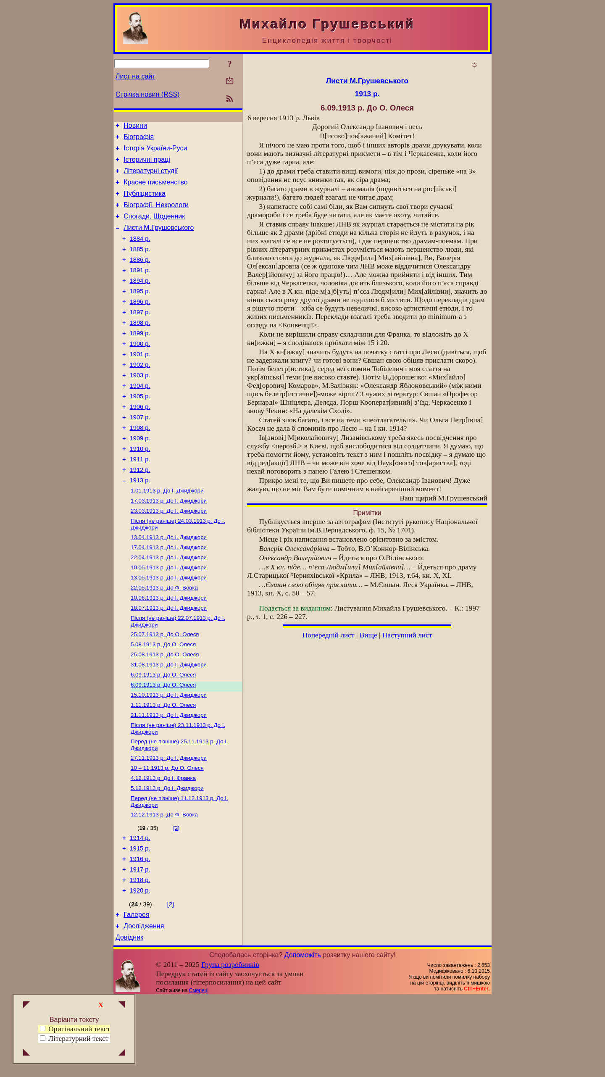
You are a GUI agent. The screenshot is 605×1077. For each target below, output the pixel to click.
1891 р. (140, 287)
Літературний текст (78, 1039)
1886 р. (140, 276)
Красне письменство (156, 189)
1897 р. (140, 335)
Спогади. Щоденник (154, 227)
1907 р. (140, 452)
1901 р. (140, 382)
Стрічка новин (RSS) (147, 94)
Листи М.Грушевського (159, 240)
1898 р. (140, 346)
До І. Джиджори (167, 534)
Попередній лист (328, 635)
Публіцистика (145, 202)
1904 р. (140, 417)
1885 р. (140, 264)
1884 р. (140, 252)
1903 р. (140, 405)
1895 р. (140, 311)
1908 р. (140, 464)
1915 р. (140, 919)
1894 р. (140, 299)
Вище (368, 635)
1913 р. (140, 523)
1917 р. (140, 942)
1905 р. (140, 429)
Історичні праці (147, 164)
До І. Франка (163, 843)
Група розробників (230, 1044)
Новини (135, 126)
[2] (176, 896)
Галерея (136, 991)
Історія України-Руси (155, 151)
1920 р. (140, 966)
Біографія (139, 139)
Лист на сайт (135, 76)
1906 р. (140, 440)
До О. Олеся (165, 689)
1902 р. (140, 393)
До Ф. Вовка (164, 639)
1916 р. (140, 930)
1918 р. (140, 954)
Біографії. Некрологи (156, 215)
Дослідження (144, 1004)
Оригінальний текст (75, 1029)
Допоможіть (302, 1034)
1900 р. (140, 370)
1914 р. (140, 907)
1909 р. (140, 476)
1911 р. (140, 499)
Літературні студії (151, 177)
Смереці (198, 1070)
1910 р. (140, 488)
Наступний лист (407, 635)
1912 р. (140, 511)
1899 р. (140, 358)
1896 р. (140, 323)
